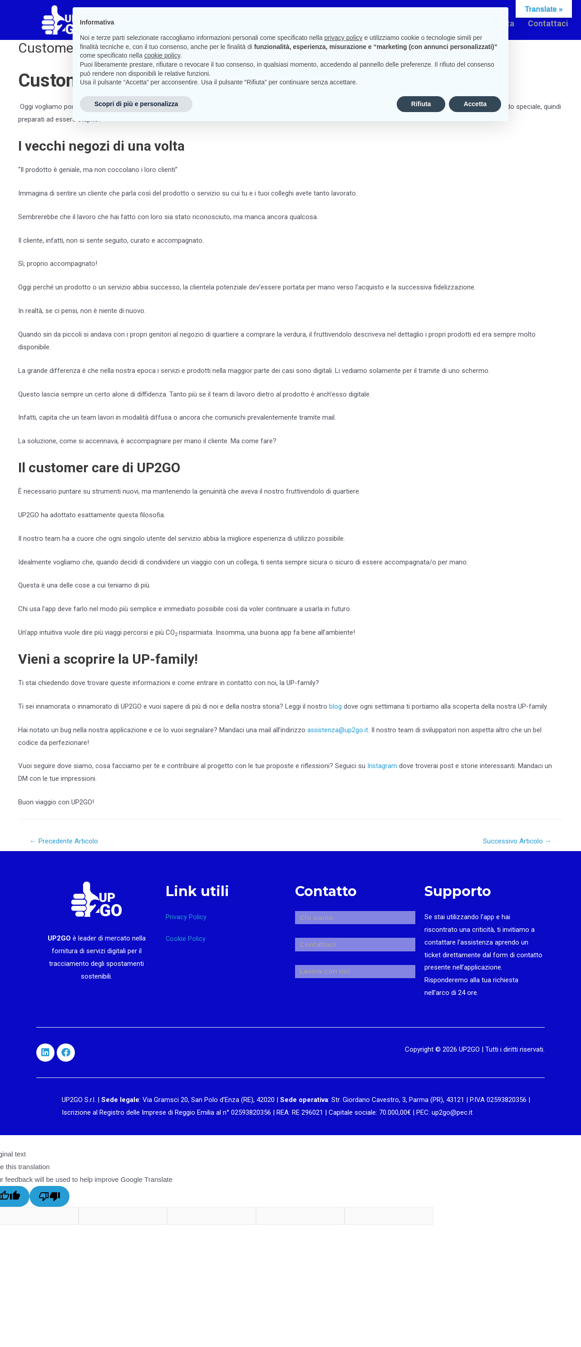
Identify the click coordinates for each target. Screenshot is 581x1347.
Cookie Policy (186, 940)
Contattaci (546, 21)
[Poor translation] (49, 1196)
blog (335, 706)
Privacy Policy (186, 918)
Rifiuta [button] (421, 104)
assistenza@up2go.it (338, 730)
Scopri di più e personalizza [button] (136, 104)
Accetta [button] (475, 104)
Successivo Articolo (514, 841)
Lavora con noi (320, 956)
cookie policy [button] (162, 55)
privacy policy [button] (344, 37)
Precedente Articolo (66, 841)
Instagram (382, 766)
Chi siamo (312, 915)
